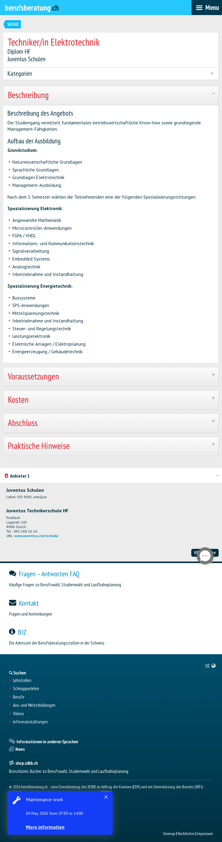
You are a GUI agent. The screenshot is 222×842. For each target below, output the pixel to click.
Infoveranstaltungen (30, 722)
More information (45, 827)
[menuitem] (211, 665)
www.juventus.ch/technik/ (36, 535)
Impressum (205, 833)
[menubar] (207, 7)
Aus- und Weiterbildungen (34, 705)
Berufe (18, 697)
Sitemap (169, 833)
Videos (18, 713)
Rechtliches (186, 833)
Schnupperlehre (26, 688)
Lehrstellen (22, 680)
